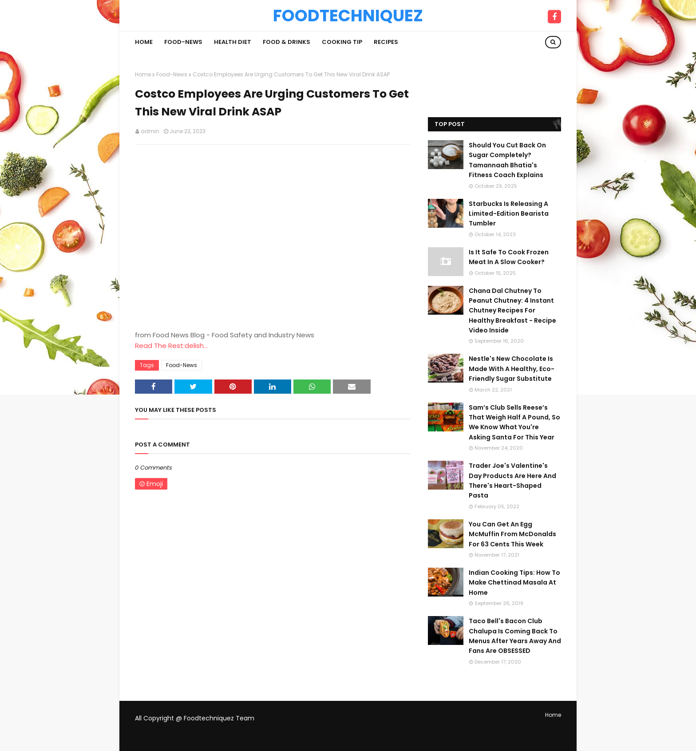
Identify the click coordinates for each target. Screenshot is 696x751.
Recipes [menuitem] (386, 42)
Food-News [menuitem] (183, 42)
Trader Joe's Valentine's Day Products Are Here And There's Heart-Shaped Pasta (512, 480)
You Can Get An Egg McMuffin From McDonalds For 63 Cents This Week (512, 534)
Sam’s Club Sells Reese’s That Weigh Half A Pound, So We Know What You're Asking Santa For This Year (514, 422)
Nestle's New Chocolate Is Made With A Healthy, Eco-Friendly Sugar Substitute (511, 368)
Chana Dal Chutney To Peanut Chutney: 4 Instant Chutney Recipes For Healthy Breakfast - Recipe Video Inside (512, 310)
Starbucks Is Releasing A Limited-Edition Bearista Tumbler (509, 213)
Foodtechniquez (348, 15)
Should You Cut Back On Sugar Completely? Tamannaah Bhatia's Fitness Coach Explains (507, 160)
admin (150, 131)
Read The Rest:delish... (171, 345)
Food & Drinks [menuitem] (286, 42)
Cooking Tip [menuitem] (342, 42)
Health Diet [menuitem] (232, 42)
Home (143, 74)
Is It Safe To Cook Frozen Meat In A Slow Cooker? (509, 257)
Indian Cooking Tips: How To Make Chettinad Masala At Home (514, 582)
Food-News (171, 74)
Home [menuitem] (144, 42)
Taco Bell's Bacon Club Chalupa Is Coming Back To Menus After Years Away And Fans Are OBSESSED (515, 636)
